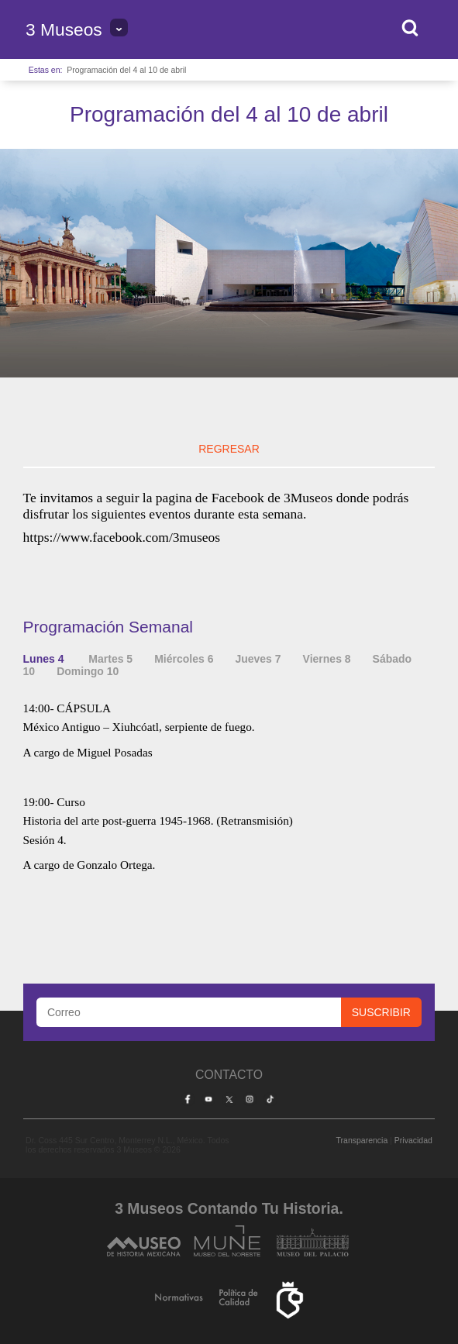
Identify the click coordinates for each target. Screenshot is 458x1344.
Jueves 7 (258, 659)
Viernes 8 (327, 659)
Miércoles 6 (183, 659)
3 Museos (64, 29)
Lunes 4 (45, 659)
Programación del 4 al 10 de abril (126, 69)
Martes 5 (110, 659)
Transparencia (362, 1140)
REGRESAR (229, 449)
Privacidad (413, 1140)
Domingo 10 (88, 671)
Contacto (229, 1074)
